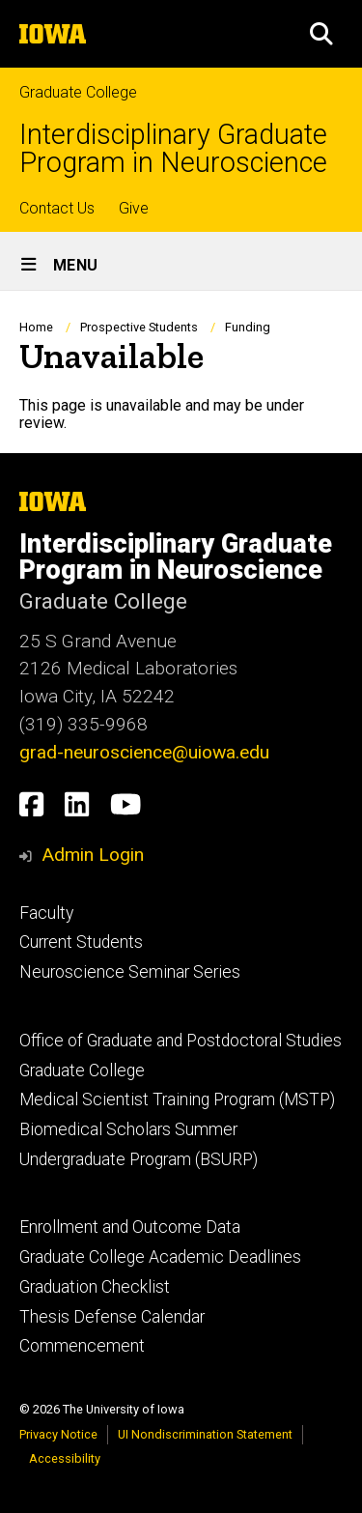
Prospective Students (139, 327)
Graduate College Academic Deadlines (160, 1257)
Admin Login (93, 854)
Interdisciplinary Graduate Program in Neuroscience (173, 149)
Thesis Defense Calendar (112, 1317)
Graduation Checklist (94, 1287)
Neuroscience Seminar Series (129, 972)
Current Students (81, 942)
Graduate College (78, 92)
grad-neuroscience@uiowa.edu (144, 752)
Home (36, 327)
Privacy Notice (58, 1434)
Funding (247, 327)
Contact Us (57, 208)
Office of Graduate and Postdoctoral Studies (180, 1040)
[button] (321, 34)
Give (134, 208)
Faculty (46, 913)
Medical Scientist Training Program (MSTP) (177, 1099)
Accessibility (64, 1458)
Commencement (82, 1346)
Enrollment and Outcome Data (129, 1227)
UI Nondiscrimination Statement (205, 1434)
